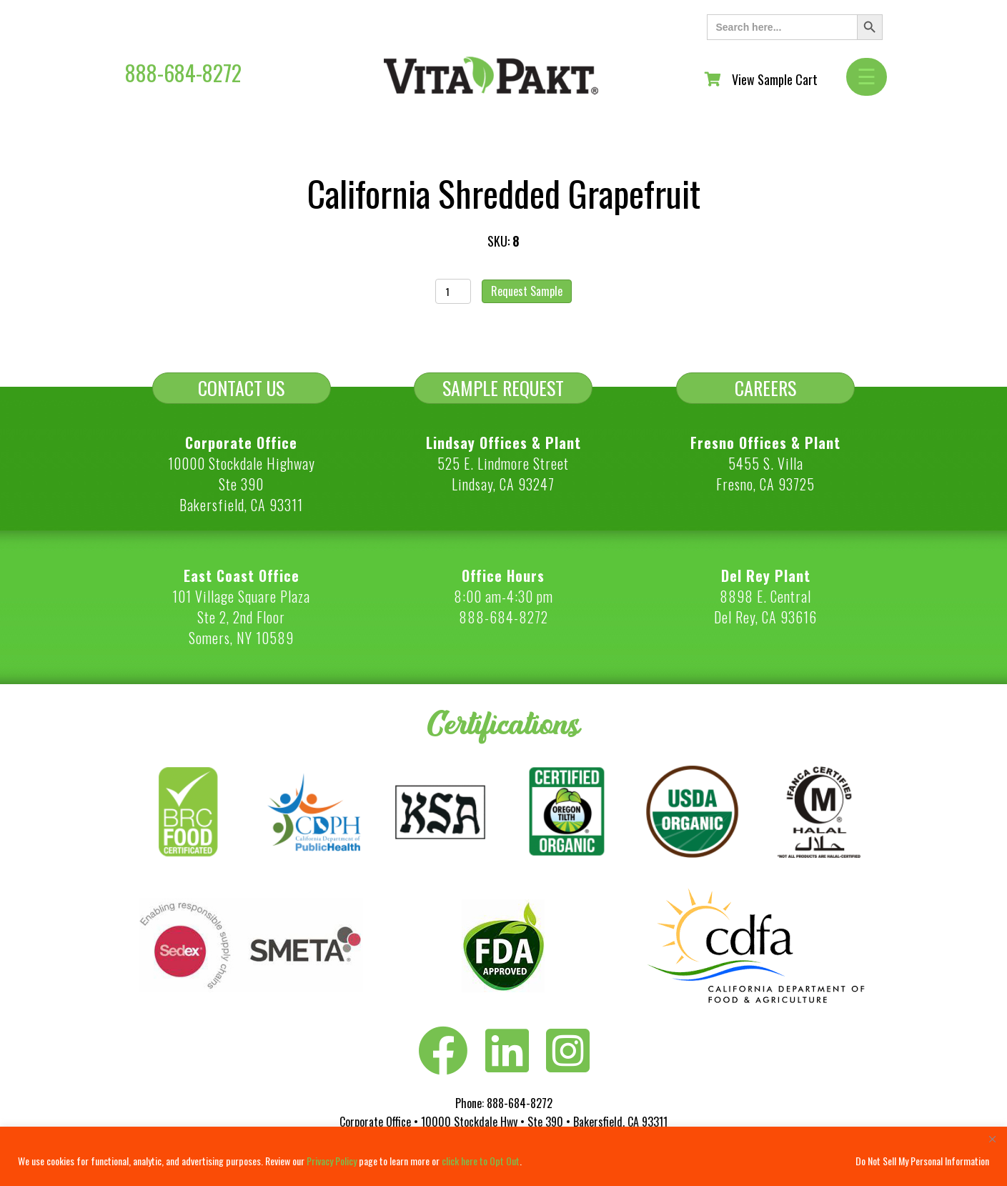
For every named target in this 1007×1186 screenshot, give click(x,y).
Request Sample (526, 291)
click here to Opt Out (481, 1160)
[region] (503, 1156)
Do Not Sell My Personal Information (922, 1160)
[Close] (992, 1138)
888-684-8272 (183, 72)
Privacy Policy (332, 1160)
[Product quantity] (453, 291)
